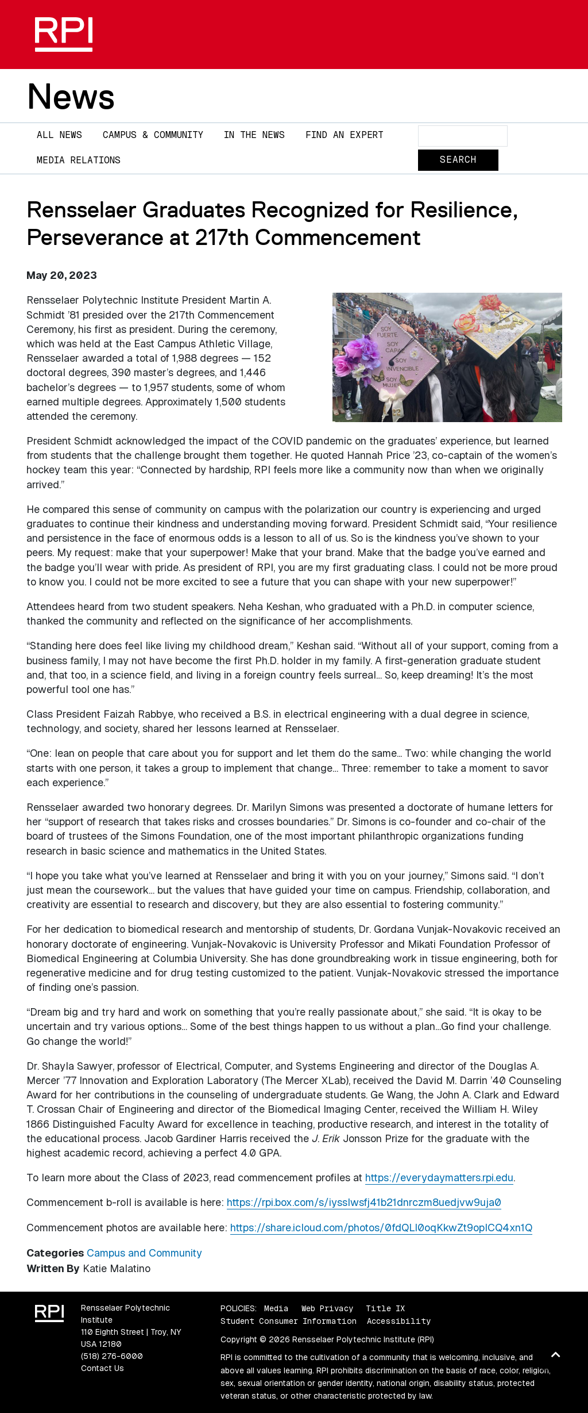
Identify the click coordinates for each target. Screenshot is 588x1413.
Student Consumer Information (288, 1321)
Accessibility (399, 1321)
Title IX (385, 1308)
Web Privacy (327, 1308)
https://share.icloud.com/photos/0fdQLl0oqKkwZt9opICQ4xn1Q (381, 1227)
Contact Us (102, 1368)
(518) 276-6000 (112, 1356)
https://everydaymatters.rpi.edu (439, 1177)
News (70, 96)
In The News (254, 135)
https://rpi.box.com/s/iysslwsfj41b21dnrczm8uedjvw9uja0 (364, 1202)
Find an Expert (344, 135)
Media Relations (79, 160)
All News (59, 135)
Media (276, 1308)
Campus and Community (144, 1252)
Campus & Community (153, 135)
